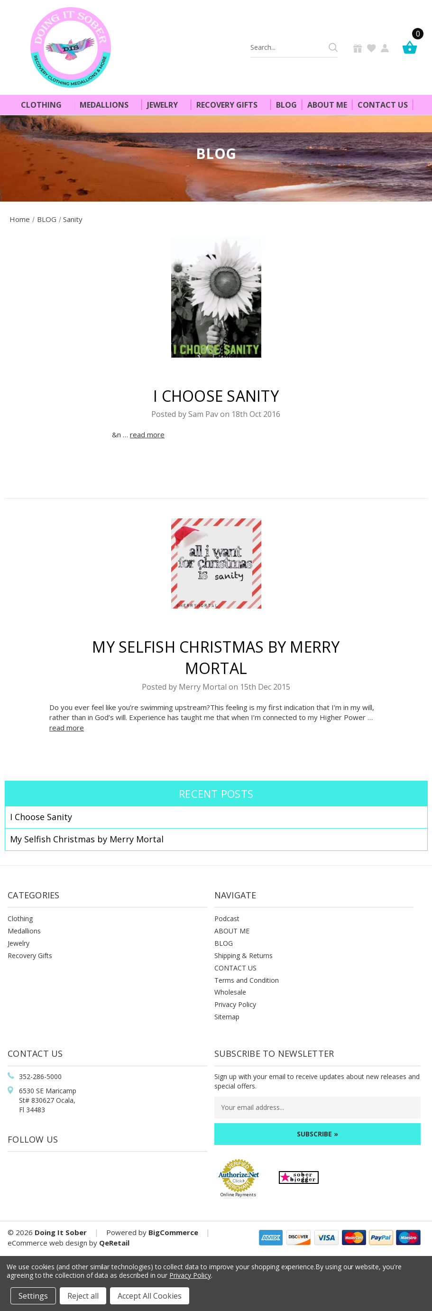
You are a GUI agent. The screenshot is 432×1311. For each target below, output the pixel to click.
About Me (327, 105)
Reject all (83, 1296)
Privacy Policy (235, 1004)
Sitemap (226, 1016)
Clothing (45, 105)
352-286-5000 (40, 1076)
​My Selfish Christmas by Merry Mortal (87, 839)
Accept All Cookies (150, 1296)
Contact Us (383, 105)
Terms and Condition (246, 980)
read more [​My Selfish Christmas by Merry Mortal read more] (66, 727)
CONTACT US (235, 967)
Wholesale (230, 992)
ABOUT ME (231, 930)
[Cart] (412, 47)
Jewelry (166, 105)
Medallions (108, 105)
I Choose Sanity (216, 396)
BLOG (223, 943)
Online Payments (238, 1194)
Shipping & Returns (243, 955)
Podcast (226, 918)
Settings (33, 1296)
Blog (286, 105)
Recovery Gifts (231, 105)
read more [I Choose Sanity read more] (147, 434)
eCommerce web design (47, 1242)
